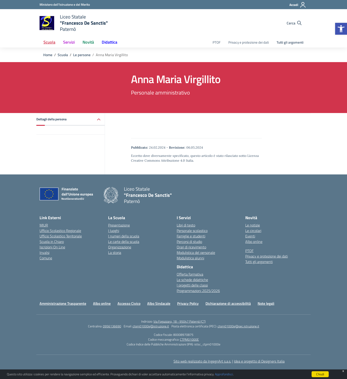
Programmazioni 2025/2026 (198, 290)
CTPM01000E (189, 339)
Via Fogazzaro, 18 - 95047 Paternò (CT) (179, 321)
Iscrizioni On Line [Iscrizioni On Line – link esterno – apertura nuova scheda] (52, 247)
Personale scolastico (192, 230)
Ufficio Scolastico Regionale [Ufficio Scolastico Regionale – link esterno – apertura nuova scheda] (60, 230)
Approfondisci (224, 374)
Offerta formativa (190, 274)
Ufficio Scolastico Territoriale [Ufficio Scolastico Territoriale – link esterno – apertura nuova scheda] (61, 236)
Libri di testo (186, 225)
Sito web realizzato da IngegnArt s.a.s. (202, 361)
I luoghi (113, 230)
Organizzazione (119, 247)
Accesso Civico (128, 303)
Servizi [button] (69, 42)
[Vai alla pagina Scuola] (63, 55)
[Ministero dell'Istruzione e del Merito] (65, 4)
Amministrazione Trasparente (63, 303)
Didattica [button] (109, 42)
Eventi (250, 236)
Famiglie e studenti (191, 236)
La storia (114, 252)
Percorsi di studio (189, 241)
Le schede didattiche (192, 279)
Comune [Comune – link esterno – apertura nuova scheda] (46, 258)
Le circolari (253, 230)
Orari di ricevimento (191, 247)
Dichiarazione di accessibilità (228, 303)
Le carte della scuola (123, 241)
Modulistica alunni (190, 258)
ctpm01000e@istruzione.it (151, 326)
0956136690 (112, 326)
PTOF (217, 42)
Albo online (253, 241)
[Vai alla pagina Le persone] (82, 55)
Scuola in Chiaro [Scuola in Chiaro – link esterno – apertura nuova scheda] (52, 241)
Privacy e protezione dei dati (248, 42)
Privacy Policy (188, 303)
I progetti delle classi (192, 285)
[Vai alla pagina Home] (47, 55)
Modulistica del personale (196, 252)
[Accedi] (297, 5)
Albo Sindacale (158, 303)
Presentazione (119, 225)
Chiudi (320, 374)
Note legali (266, 303)
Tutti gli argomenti (290, 42)
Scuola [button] (49, 42)
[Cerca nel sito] (294, 23)
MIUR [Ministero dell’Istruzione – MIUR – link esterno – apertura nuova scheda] (44, 225)
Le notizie (252, 225)
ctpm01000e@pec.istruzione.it (238, 326)
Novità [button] (88, 42)
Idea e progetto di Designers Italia (259, 361)
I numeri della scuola (123, 236)
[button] (341, 29)
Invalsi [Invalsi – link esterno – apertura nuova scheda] (44, 252)
